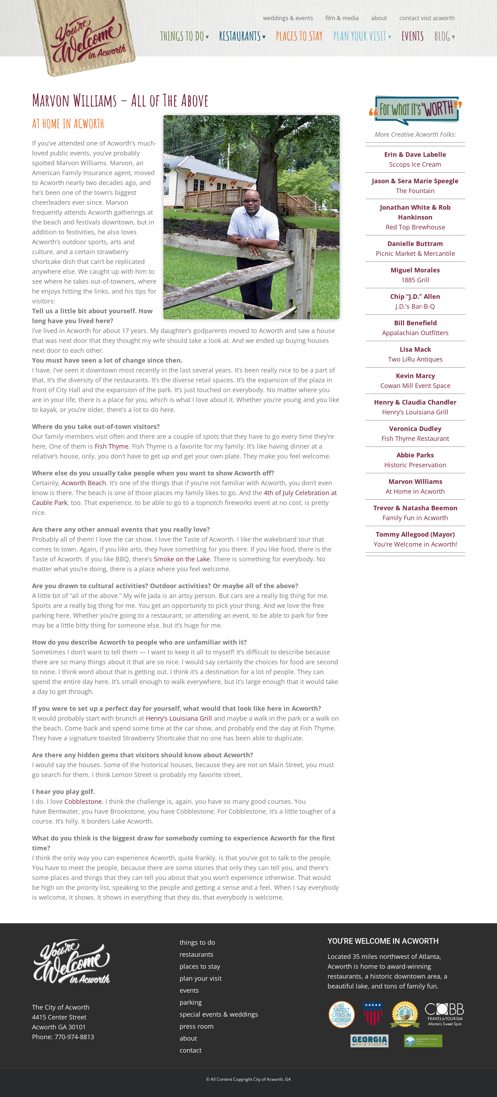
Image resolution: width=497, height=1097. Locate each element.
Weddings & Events (288, 18)
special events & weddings (219, 1014)
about (379, 18)
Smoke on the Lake (182, 559)
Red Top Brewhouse (415, 217)
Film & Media (342, 18)
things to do (197, 942)
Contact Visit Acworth (427, 18)
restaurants (196, 954)
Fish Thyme (112, 446)
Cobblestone (83, 801)
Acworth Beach (84, 483)
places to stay (200, 966)
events (189, 990)
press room (197, 1026)
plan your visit (201, 978)
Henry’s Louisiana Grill (179, 718)
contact (190, 1050)
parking (191, 1002)
